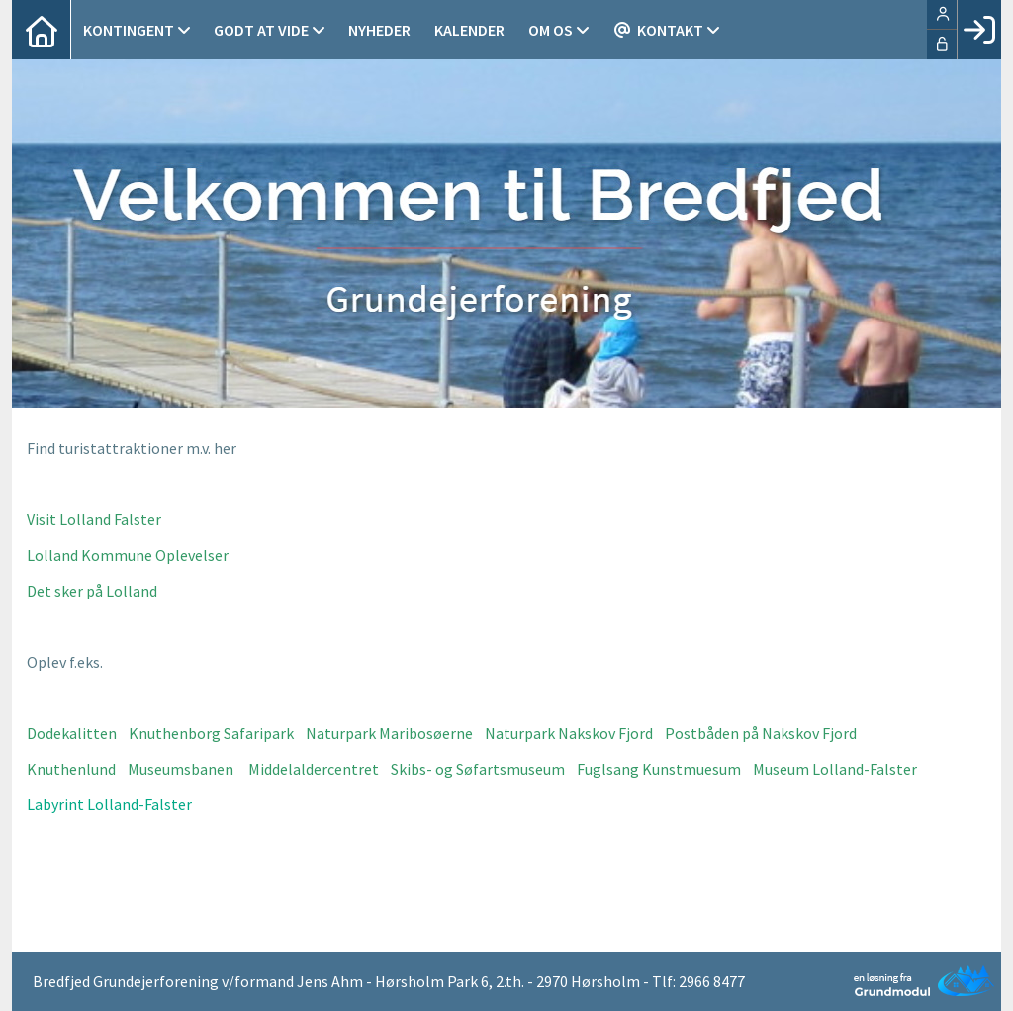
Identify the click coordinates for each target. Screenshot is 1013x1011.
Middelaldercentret (313, 769)
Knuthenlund (71, 769)
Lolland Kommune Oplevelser (128, 555)
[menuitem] (41, 29)
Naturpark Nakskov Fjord (569, 733)
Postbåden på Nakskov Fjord (761, 733)
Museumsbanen (180, 769)
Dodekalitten (72, 733)
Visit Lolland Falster (94, 519)
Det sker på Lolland (92, 590)
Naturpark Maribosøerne (389, 733)
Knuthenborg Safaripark (211, 733)
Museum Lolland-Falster (835, 769)
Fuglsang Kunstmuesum (659, 769)
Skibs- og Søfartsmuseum (478, 769)
